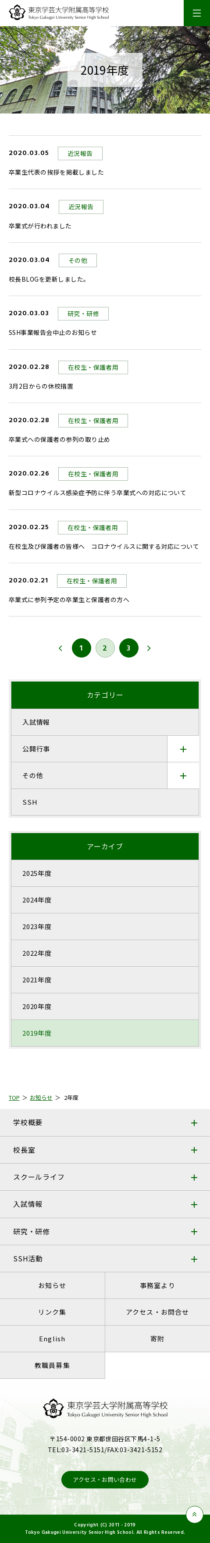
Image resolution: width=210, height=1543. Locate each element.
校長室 (24, 1149)
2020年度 (37, 1006)
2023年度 (37, 926)
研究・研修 (31, 1231)
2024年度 (37, 899)
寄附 (157, 1338)
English (52, 1338)
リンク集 (52, 1311)
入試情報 (28, 1204)
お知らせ (52, 1285)
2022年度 (37, 952)
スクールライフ (39, 1176)
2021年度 (37, 979)
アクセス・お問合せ (157, 1311)
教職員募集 (52, 1365)
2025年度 (37, 873)
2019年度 (37, 1032)
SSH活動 (28, 1258)
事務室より (157, 1285)
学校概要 (28, 1122)
